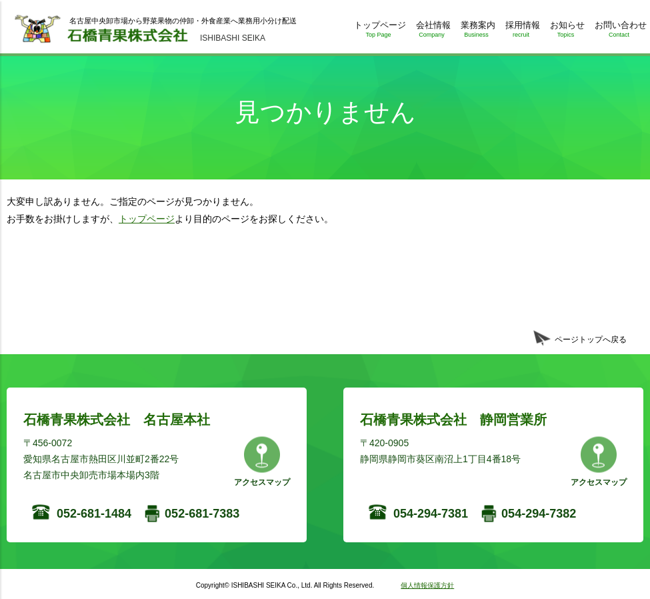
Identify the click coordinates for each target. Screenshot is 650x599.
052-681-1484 (94, 513)
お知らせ (565, 31)
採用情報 (521, 31)
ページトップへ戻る (591, 339)
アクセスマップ (262, 482)
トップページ (378, 31)
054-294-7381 (430, 513)
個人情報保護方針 (427, 585)
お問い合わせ (619, 31)
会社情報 (431, 31)
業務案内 (476, 31)
